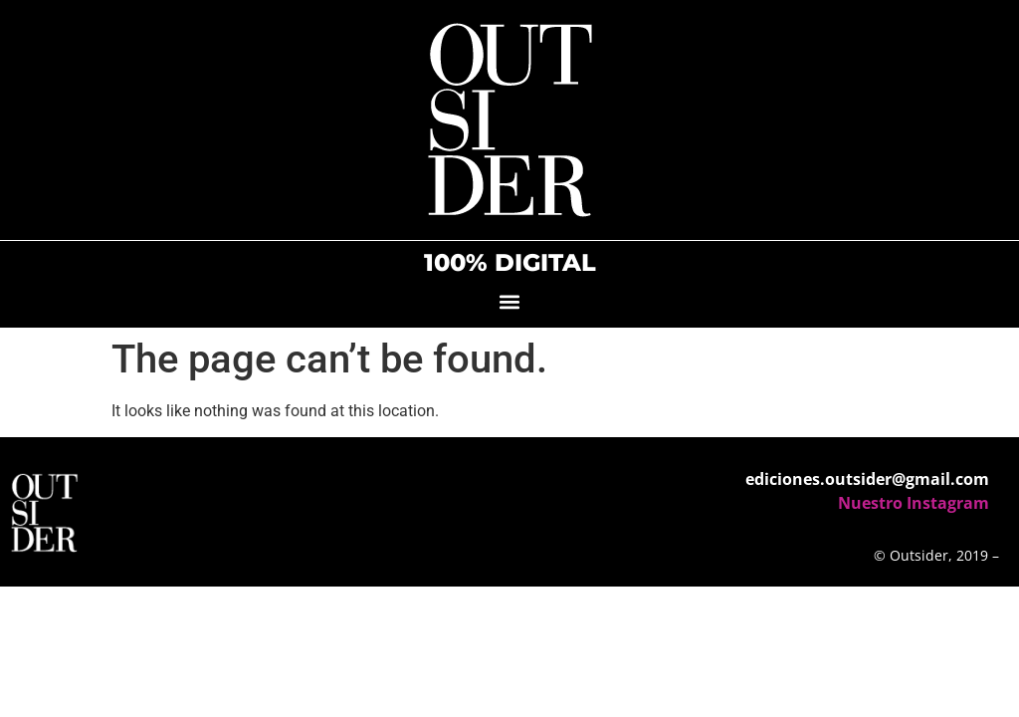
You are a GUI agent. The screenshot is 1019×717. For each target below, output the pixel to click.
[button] (510, 301)
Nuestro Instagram (913, 503)
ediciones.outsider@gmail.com (867, 479)
